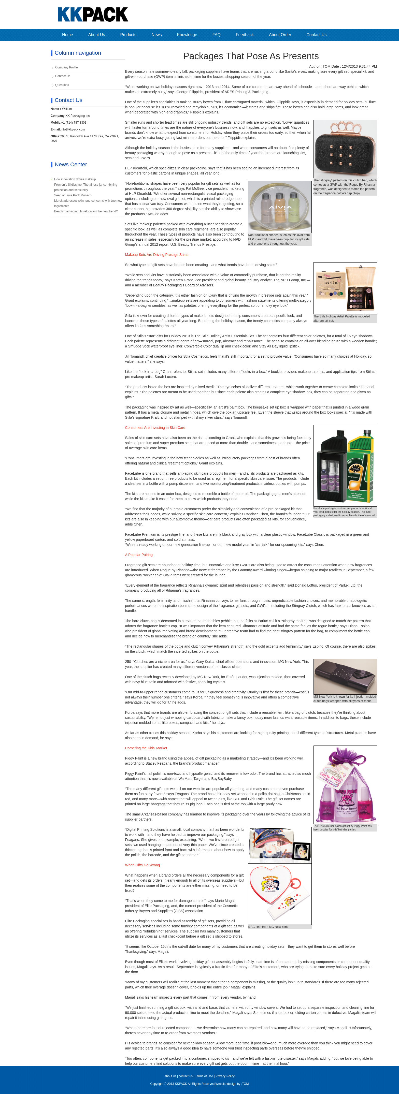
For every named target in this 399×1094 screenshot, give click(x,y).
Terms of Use (204, 1076)
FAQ (216, 35)
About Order (280, 35)
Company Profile (66, 67)
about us (170, 1076)
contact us (186, 1076)
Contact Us (316, 35)
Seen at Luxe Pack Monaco (73, 195)
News (157, 35)
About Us (96, 35)
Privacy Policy (225, 1076)
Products (128, 35)
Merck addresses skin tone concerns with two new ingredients (88, 203)
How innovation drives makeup (75, 179)
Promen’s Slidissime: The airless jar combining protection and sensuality (85, 187)
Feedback (245, 35)
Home (67, 35)
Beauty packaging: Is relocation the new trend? (86, 211)
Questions (62, 85)
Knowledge (187, 35)
